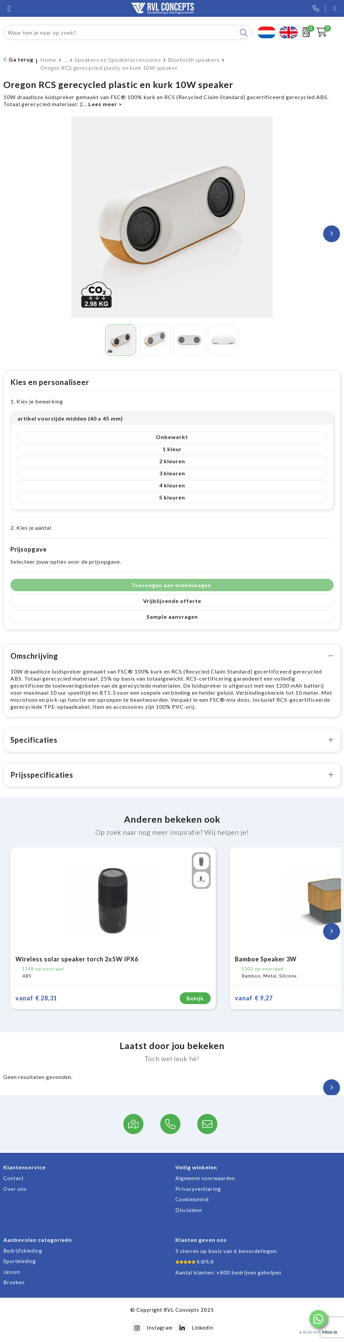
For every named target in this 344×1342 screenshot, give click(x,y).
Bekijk (195, 998)
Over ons (15, 1189)
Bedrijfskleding (22, 1251)
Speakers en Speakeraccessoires (118, 59)
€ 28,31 (36, 998)
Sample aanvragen (172, 616)
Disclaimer (189, 1210)
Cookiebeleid (192, 1199)
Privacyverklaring (198, 1189)
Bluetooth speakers (193, 59)
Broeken (14, 1282)
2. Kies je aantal (30, 527)
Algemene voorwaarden (205, 1178)
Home (48, 59)
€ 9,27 (254, 998)
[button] (318, 1319)
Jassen (11, 1272)
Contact (13, 1178)
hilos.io (329, 1332)
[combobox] (120, 32)
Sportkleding (19, 1261)
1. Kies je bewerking (36, 401)
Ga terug (21, 59)
